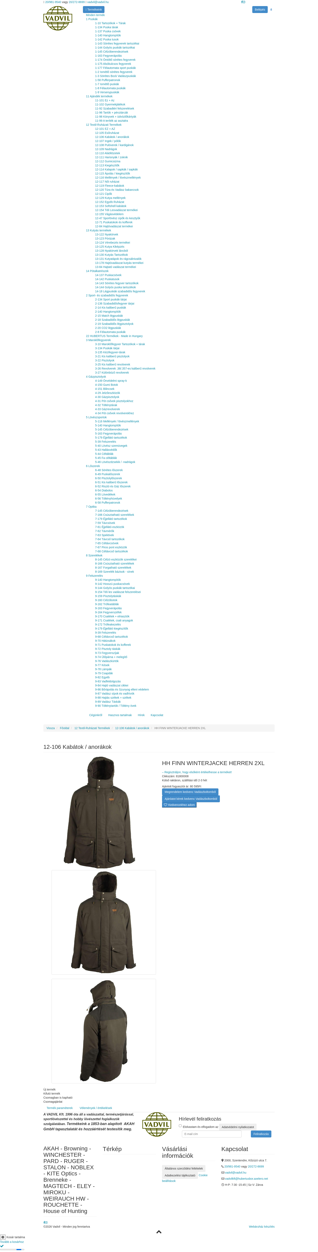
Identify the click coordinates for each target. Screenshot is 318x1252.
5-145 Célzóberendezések (111, 429)
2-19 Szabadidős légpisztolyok (114, 323)
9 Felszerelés (94, 575)
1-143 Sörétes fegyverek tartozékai (117, 43)
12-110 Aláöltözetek (107, 153)
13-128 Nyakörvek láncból (111, 250)
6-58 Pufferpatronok (107, 502)
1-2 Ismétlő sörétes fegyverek (113, 72)
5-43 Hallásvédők (106, 449)
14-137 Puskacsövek (108, 275)
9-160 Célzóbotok (106, 600)
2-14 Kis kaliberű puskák (110, 307)
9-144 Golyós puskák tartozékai (115, 588)
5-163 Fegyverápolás (108, 433)
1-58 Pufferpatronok (107, 80)
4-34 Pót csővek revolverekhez (114, 413)
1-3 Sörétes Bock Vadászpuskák (115, 76)
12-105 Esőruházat (107, 132)
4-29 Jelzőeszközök (107, 393)
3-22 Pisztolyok (104, 360)
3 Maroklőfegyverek (98, 340)
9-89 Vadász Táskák (108, 701)
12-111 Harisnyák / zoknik (111, 157)
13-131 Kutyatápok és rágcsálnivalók (118, 258)
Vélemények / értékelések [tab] (96, 1108)
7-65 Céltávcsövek (106, 543)
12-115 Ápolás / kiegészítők (112, 173)
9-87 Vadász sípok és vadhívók (114, 693)
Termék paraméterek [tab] (60, 1108)
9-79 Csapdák (104, 673)
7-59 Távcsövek (105, 523)
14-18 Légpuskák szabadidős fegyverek (120, 291)
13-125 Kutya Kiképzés (109, 246)
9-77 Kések (102, 665)
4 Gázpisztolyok (96, 376)
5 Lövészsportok (96, 417)
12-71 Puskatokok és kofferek (113, 222)
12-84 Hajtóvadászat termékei (114, 226)
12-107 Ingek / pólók (108, 141)
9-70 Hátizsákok (105, 640)
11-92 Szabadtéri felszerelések (114, 108)
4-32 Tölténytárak (106, 405)
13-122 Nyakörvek (106, 234)
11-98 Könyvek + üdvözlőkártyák (115, 116)
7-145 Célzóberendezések (111, 510)
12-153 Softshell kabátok (110, 206)
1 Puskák (92, 19)
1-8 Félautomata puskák (110, 88)
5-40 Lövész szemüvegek (111, 445)
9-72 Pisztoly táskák (107, 648)
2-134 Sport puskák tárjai (111, 299)
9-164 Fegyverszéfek (108, 612)
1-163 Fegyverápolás (108, 55)
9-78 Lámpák (103, 669)
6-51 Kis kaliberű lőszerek (111, 482)
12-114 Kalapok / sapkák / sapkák (116, 169)
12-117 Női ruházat (107, 181)
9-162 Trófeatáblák (107, 604)
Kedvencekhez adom (179, 804)
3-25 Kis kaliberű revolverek (112, 364)
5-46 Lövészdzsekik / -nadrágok (115, 462)
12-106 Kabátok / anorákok (112, 137)
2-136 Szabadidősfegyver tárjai (114, 303)
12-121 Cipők (103, 193)
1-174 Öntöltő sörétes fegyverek (115, 59)
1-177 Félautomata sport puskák (115, 67)
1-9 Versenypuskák (107, 92)
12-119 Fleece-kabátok (109, 185)
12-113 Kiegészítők (107, 165)
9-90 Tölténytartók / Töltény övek (115, 705)
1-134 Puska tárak (106, 27)
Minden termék (95, 15)
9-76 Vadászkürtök (107, 661)
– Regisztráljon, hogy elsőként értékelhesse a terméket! (197, 772)
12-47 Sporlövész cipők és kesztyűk (117, 218)
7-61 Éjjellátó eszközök (109, 527)
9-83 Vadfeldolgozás (108, 681)
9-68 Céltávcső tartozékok (111, 636)
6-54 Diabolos (104, 490)
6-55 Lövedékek (105, 494)
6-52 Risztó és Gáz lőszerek (113, 486)
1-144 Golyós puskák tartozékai (115, 47)
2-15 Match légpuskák (109, 315)
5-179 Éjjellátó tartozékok (111, 437)
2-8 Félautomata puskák (110, 332)
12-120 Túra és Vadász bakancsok (117, 189)
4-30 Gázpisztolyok (107, 397)
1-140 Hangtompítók (108, 35)
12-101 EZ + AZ (105, 128)
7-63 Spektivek (104, 535)
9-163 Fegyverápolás (108, 608)
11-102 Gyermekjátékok (110, 104)
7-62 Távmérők (104, 531)
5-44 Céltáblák (104, 453)
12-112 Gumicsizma (107, 161)
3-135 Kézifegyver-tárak (110, 352)
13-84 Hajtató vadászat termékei (115, 267)
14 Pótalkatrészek (97, 271)
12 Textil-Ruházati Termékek (103, 124)
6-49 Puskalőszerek (107, 474)
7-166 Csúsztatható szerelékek (114, 514)
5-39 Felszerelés (105, 441)
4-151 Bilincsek (104, 388)
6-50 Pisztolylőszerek (108, 478)
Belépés (260, 9)
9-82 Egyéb (102, 677)
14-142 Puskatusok (107, 279)
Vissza (50, 728)
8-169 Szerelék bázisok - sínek (114, 571)
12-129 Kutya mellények (110, 197)
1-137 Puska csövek (108, 31)
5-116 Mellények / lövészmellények (117, 421)
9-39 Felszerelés (105, 632)
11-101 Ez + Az (104, 100)
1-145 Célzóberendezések (111, 51)
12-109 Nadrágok (106, 149)
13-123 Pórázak (105, 238)
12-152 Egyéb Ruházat (109, 202)
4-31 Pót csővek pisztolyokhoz (114, 401)
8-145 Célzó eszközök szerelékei (116, 559)
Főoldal (64, 728)
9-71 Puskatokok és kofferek (113, 644)
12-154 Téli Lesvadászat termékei (116, 210)
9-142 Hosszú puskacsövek (112, 583)
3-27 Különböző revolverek (112, 372)
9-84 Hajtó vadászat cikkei (111, 685)
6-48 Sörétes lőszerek (109, 470)
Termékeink (94, 9)
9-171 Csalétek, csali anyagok (114, 620)
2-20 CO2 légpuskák (108, 328)
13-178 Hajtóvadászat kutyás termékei (119, 262)
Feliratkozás (261, 1134)
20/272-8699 (77, 2)
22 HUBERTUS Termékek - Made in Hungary (114, 336)
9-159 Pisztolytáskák (108, 596)
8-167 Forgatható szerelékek (113, 567)
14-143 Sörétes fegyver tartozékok (117, 283)
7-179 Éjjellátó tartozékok (111, 518)
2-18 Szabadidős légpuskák (112, 319)
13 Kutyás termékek (98, 230)
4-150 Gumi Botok (106, 384)
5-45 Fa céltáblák (106, 458)
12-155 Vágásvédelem (109, 214)
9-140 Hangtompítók (108, 579)
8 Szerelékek (94, 555)
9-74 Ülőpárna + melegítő (111, 657)
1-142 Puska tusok (107, 39)
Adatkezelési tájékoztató (180, 1175)
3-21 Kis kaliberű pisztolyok (112, 356)
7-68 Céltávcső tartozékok (111, 551)
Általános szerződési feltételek (184, 1168)
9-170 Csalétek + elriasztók (112, 616)
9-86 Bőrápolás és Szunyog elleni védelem (122, 689)
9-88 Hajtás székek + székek (113, 697)
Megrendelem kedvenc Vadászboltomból (190, 791)
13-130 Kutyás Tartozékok (111, 254)
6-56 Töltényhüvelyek (108, 498)
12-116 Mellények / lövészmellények (118, 177)
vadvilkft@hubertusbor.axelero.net (246, 1178)
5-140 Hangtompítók (108, 425)
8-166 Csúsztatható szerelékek (114, 563)
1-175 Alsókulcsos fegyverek (113, 63)
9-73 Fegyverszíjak (107, 653)
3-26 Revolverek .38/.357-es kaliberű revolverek (125, 368)
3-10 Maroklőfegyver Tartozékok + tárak (120, 344)
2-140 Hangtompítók (108, 311)
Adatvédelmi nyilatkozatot (238, 1127)
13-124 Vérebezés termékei (112, 242)
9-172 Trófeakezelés (108, 624)
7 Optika (91, 506)
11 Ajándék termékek (99, 96)
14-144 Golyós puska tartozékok (115, 287)
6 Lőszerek (93, 466)
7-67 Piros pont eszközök (111, 547)
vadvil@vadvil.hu (98, 2)
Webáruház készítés (262, 1226)
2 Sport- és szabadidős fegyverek (107, 295)
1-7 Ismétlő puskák (107, 84)
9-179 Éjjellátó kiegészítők (111, 628)
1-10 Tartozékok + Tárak (110, 23)
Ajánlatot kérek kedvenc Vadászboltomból (191, 798)
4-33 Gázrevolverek (107, 409)
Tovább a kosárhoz (12, 1241)
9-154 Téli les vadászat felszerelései (118, 592)
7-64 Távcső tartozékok (110, 539)
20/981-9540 (53, 2)
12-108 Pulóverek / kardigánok (114, 145)
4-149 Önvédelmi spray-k (111, 380)
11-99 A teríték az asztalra (111, 120)
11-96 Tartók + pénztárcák (111, 112)
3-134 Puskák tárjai (107, 348)
